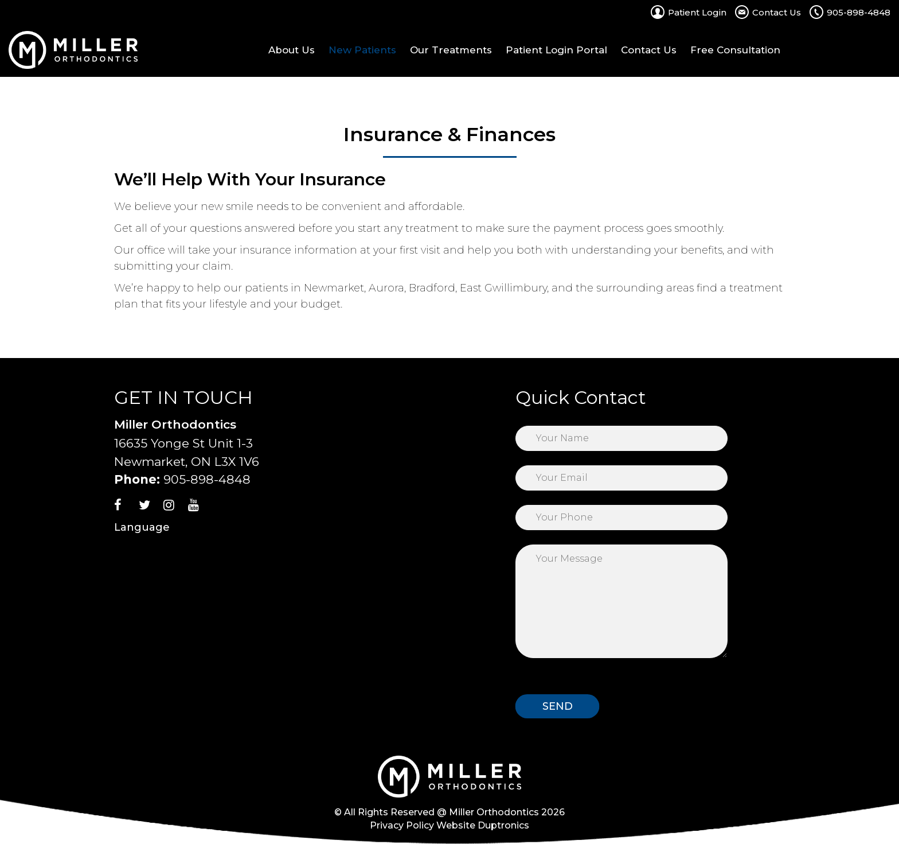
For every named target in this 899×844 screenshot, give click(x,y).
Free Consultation (735, 50)
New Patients (362, 50)
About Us (291, 50)
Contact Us (776, 12)
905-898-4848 (858, 12)
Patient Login (697, 12)
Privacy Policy (402, 825)
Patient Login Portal (556, 50)
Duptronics (503, 825)
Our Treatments (451, 50)
